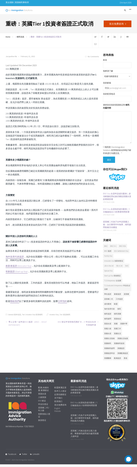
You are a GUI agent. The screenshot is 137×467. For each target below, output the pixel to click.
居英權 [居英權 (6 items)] (126, 297)
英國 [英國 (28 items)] (115, 326)
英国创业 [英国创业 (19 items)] (117, 321)
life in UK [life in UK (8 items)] (119, 268)
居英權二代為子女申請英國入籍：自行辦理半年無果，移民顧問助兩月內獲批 (117, 227)
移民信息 (20, 39)
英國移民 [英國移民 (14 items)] (107, 346)
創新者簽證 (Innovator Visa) (18, 268)
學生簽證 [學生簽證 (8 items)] (107, 297)
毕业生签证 (43, 407)
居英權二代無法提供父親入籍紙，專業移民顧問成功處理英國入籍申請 (85, 436)
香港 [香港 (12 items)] (125, 361)
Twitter (24, 457)
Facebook (12, 457)
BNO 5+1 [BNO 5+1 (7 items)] (113, 249)
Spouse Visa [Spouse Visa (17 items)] (108, 273)
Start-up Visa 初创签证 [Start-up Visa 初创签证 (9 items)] (112, 278)
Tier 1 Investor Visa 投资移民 (32, 317)
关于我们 (58, 400)
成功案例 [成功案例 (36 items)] (107, 306)
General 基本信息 (14, 317)
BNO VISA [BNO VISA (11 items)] (122, 249)
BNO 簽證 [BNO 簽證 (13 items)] (107, 254)
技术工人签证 (60, 393)
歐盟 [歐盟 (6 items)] (115, 306)
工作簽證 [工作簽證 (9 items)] (119, 302)
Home (8, 39)
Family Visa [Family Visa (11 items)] (108, 258)
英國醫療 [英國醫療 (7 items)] (107, 361)
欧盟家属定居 (60, 390)
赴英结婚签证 (60, 397)
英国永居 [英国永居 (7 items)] (107, 326)
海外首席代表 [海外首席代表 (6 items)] (109, 311)
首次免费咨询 (117, 23)
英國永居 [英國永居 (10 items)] (107, 336)
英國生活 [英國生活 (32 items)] (117, 336)
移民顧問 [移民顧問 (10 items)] (107, 321)
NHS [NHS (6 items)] (126, 268)
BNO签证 (42, 403)
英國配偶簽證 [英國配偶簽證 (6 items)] (122, 356)
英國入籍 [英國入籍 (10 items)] (107, 331)
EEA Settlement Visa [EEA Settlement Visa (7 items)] (121, 254)
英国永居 (42, 396)
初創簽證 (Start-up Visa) (17, 274)
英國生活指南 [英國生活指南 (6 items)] (109, 341)
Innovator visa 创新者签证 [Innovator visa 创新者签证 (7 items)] (113, 263)
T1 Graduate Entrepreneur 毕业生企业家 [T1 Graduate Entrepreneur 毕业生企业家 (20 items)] (117, 290)
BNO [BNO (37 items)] (105, 249)
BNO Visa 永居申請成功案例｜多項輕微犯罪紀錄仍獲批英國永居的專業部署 (117, 199)
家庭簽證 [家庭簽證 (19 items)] (117, 297)
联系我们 (58, 404)
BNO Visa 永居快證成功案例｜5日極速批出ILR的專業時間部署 (116, 213)
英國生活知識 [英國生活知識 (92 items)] (122, 341)
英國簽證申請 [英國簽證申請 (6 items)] (109, 356)
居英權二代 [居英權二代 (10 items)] (108, 302)
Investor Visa (54, 317)
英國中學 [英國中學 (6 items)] (123, 326)
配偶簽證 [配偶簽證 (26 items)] (117, 361)
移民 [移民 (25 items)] (119, 311)
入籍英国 (42, 400)
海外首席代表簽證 (15, 259)
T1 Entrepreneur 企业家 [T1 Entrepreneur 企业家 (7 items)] (112, 283)
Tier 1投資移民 (65, 317)
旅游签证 (42, 423)
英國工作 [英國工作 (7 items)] (117, 331)
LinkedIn (36, 457)
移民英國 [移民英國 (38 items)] (117, 316)
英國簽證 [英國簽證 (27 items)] (120, 351)
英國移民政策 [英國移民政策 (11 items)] (119, 346)
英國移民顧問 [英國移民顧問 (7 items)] (109, 351)
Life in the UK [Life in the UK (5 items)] (108, 268)
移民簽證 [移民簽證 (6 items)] (107, 316)
